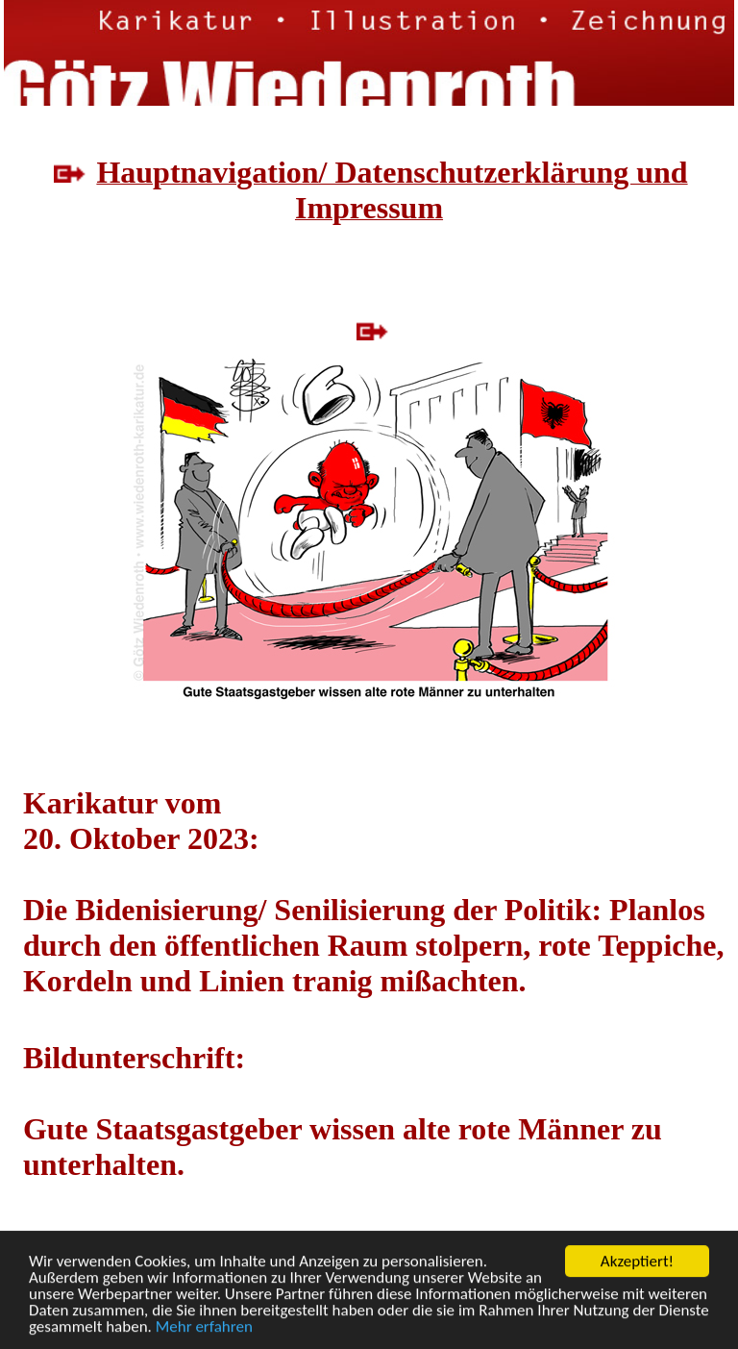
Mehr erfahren (204, 1327)
